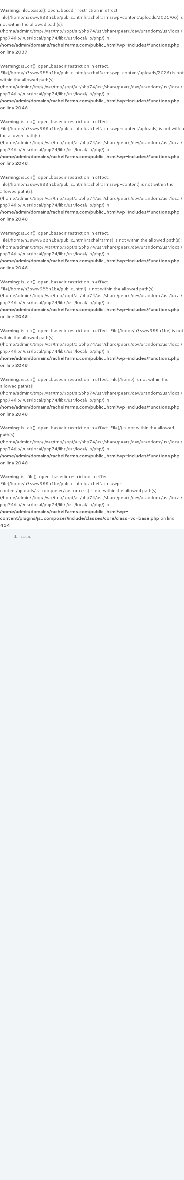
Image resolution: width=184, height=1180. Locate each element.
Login (26, 537)
